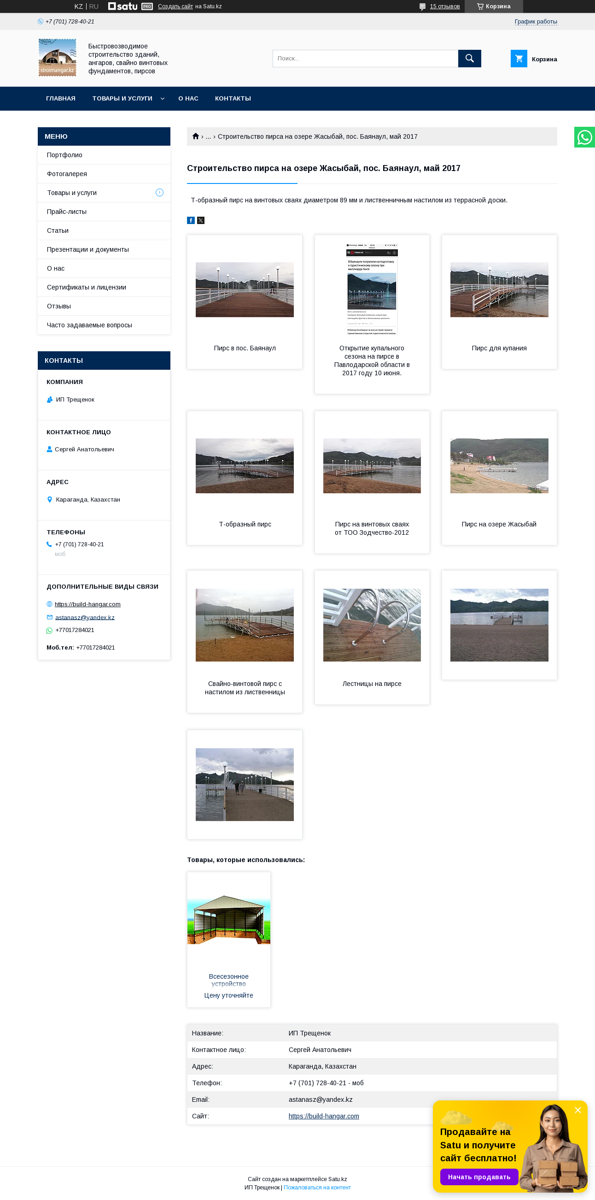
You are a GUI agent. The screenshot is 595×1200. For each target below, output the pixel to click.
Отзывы (59, 306)
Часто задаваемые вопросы (89, 325)
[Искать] (469, 58)
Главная (61, 98)
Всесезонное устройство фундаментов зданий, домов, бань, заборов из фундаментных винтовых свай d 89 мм (229, 981)
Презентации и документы (88, 249)
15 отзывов (445, 6)
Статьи (58, 230)
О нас (188, 98)
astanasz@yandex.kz (321, 1099)
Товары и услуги (122, 98)
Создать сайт (175, 6)
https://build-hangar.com (324, 1116)
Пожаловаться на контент (317, 1187)
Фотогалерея (67, 173)
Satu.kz (337, 1179)
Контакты (233, 98)
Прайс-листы (67, 211)
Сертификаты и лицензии (86, 287)
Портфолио (64, 155)
